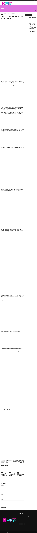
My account (27, 532)
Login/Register (31, 532)
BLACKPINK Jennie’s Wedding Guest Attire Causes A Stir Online (32, 22)
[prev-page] (1, 478)
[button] (35, 11)
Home (1, 13)
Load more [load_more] (31, 34)
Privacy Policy (23, 531)
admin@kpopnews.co (26, 518)
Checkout (23, 532)
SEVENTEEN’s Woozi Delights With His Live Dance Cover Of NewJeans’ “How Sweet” (6, 461)
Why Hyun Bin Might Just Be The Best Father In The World (12, 474)
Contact (30, 531)
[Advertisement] (12, 46)
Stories (4, 13)
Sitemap (20, 532)
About (32, 531)
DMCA (27, 531)
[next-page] (2, 478)
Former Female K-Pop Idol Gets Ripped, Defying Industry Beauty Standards (4, 474)
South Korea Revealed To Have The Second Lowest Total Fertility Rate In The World (18, 461)
